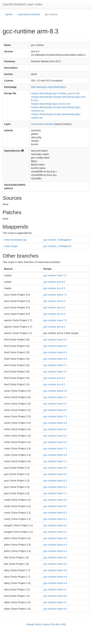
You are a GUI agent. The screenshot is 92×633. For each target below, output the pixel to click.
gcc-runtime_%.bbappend (57, 239)
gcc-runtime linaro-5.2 (55, 339)
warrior (9, 14)
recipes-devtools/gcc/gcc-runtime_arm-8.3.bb (55, 93)
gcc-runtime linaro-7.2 (55, 275)
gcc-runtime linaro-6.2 (55, 506)
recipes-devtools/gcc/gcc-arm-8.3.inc (51, 103)
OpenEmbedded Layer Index (22, 4)
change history (34, 624)
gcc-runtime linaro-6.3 (55, 352)
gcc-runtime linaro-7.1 (55, 365)
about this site (51, 624)
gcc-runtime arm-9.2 (54, 307)
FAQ (63, 624)
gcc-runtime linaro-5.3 (55, 346)
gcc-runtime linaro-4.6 (55, 608)
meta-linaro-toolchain (28, 14)
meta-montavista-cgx (15, 239)
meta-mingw (10, 246)
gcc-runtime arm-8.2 (54, 281)
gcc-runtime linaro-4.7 (55, 589)
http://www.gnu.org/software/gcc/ (48, 87)
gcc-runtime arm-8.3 (54, 288)
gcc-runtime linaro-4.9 (55, 358)
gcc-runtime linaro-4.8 (55, 538)
